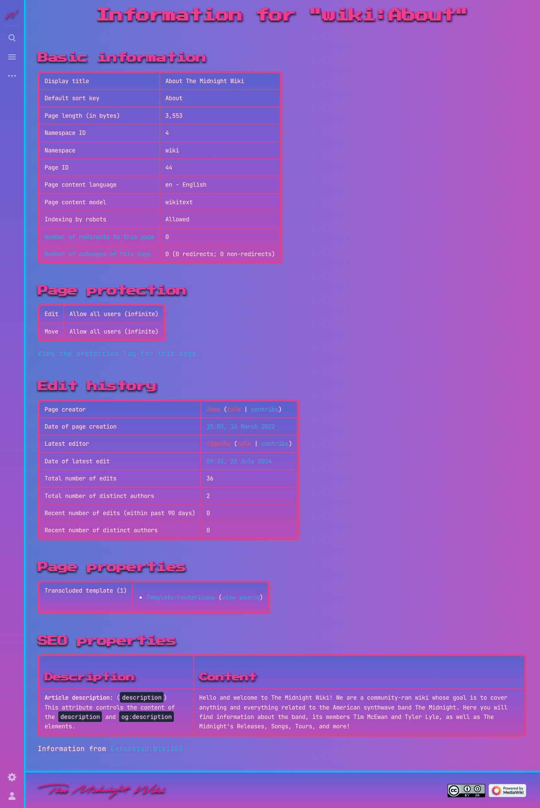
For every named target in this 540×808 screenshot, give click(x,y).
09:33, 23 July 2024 (238, 461)
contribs (264, 409)
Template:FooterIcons (180, 597)
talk (234, 409)
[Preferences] (12, 777)
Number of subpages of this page (98, 254)
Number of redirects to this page (99, 237)
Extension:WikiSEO (146, 748)
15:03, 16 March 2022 (240, 426)
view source (241, 597)
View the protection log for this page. (119, 353)
